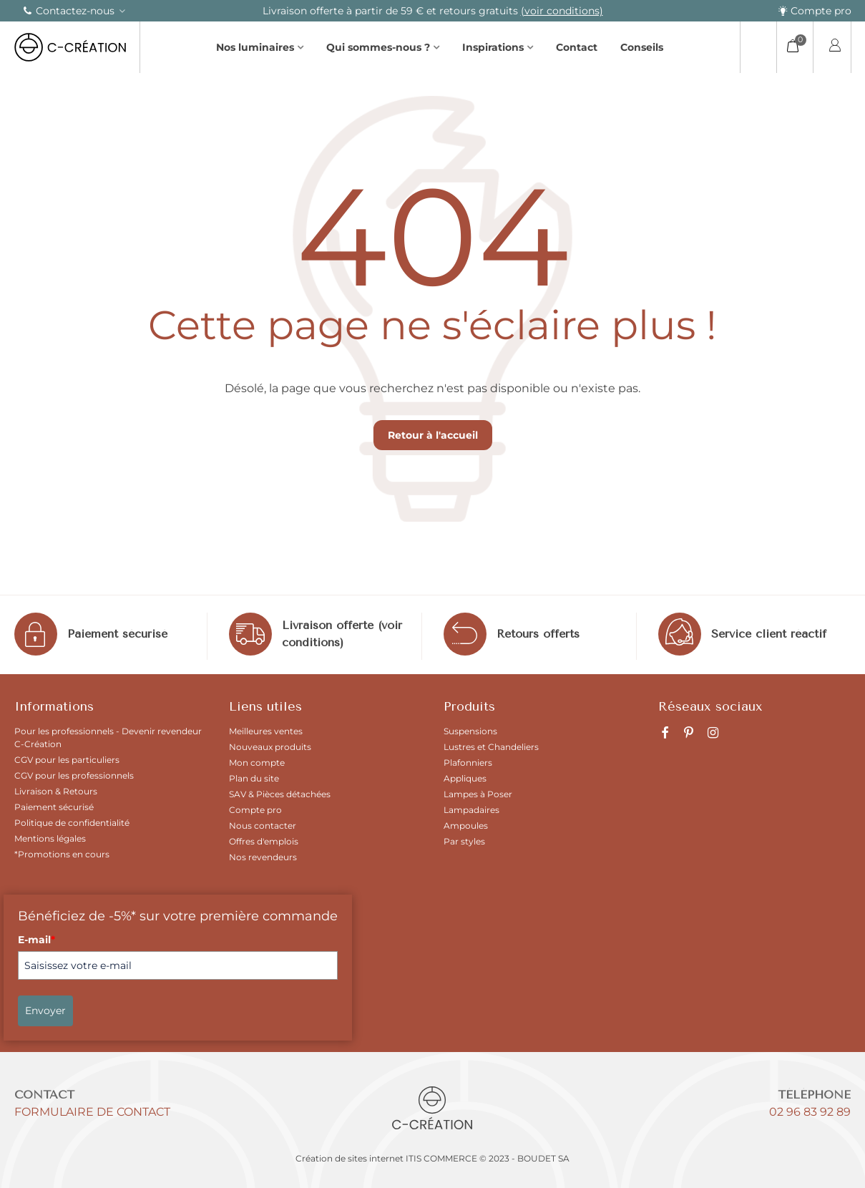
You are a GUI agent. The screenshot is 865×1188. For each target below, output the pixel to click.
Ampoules (466, 825)
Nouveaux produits (270, 746)
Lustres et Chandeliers (491, 746)
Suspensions (470, 731)
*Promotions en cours (61, 854)
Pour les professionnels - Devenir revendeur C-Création (108, 737)
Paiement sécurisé (117, 634)
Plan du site (254, 778)
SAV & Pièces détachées (280, 794)
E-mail (36, 939)
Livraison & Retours (55, 791)
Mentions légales (50, 838)
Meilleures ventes (266, 731)
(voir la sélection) (337, 10)
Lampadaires (471, 809)
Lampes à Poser (478, 794)
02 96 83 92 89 (810, 1112)
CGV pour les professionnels (74, 775)
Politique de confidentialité (71, 822)
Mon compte (257, 762)
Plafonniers (468, 762)
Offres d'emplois (263, 841)
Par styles (464, 841)
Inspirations (493, 47)
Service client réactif (768, 634)
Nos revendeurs (263, 857)
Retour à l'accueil (433, 435)
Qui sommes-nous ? (378, 47)
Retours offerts (538, 634)
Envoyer (45, 1010)
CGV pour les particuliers (66, 759)
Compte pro (814, 10)
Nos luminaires (255, 47)
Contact (576, 47)
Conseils (641, 47)
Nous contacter (262, 825)
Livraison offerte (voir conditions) (342, 633)
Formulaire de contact (92, 1112)
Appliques (465, 778)
